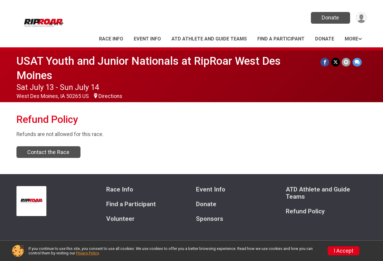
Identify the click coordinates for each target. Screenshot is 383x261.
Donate (330, 17)
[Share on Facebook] (325, 62)
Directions (110, 96)
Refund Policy (305, 211)
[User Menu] (361, 17)
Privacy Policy (87, 253)
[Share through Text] (357, 62)
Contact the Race (48, 152)
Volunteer (120, 218)
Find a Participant (281, 39)
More (351, 39)
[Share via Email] (346, 62)
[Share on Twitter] (336, 62)
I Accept (343, 251)
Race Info (111, 39)
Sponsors (209, 218)
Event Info (147, 39)
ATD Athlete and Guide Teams (209, 39)
